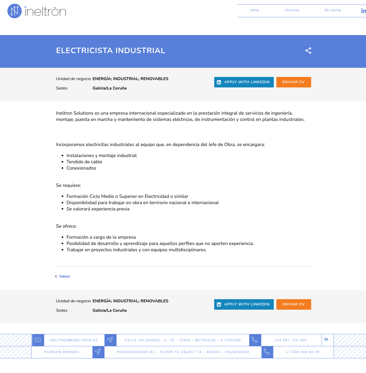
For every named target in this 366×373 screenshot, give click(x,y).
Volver (64, 276)
